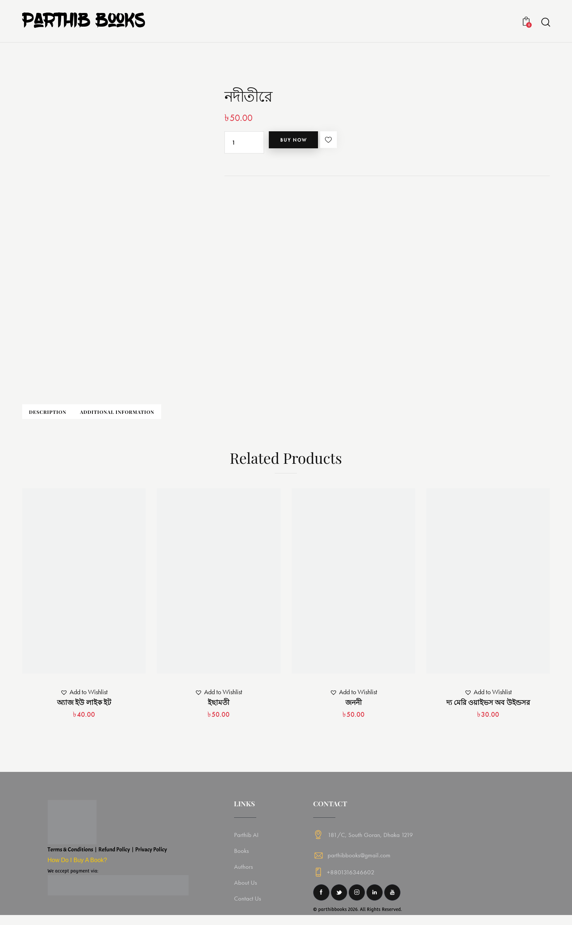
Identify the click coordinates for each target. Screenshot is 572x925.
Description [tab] (73, 415)
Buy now (305, 142)
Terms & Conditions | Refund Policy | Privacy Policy (107, 856)
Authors (244, 873)
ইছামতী (218, 709)
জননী (353, 709)
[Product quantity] (244, 142)
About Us (246, 889)
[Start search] (545, 22)
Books (242, 857)
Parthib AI (247, 841)
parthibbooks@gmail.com (359, 862)
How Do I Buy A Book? (77, 867)
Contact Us (249, 905)
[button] (357, 142)
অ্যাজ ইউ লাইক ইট (84, 709)
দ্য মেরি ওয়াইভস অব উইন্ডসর (488, 709)
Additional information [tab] (176, 415)
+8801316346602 (351, 882)
